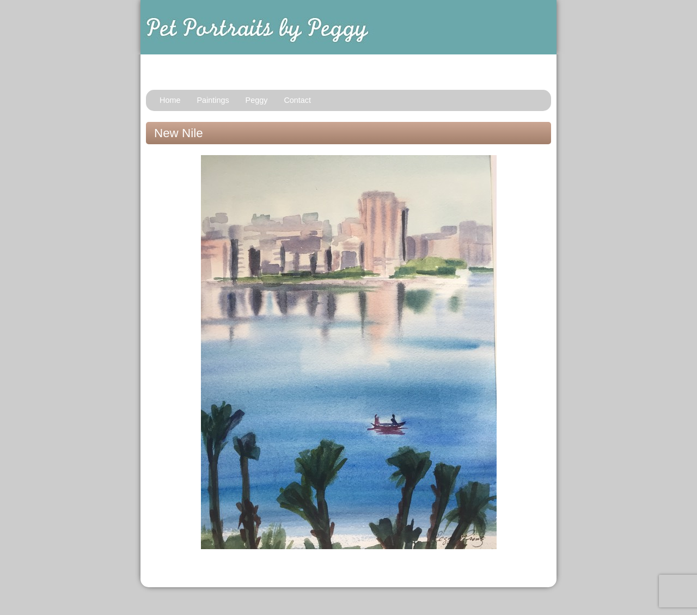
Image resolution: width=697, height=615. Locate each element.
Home (170, 100)
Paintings (213, 100)
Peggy (257, 100)
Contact (297, 100)
